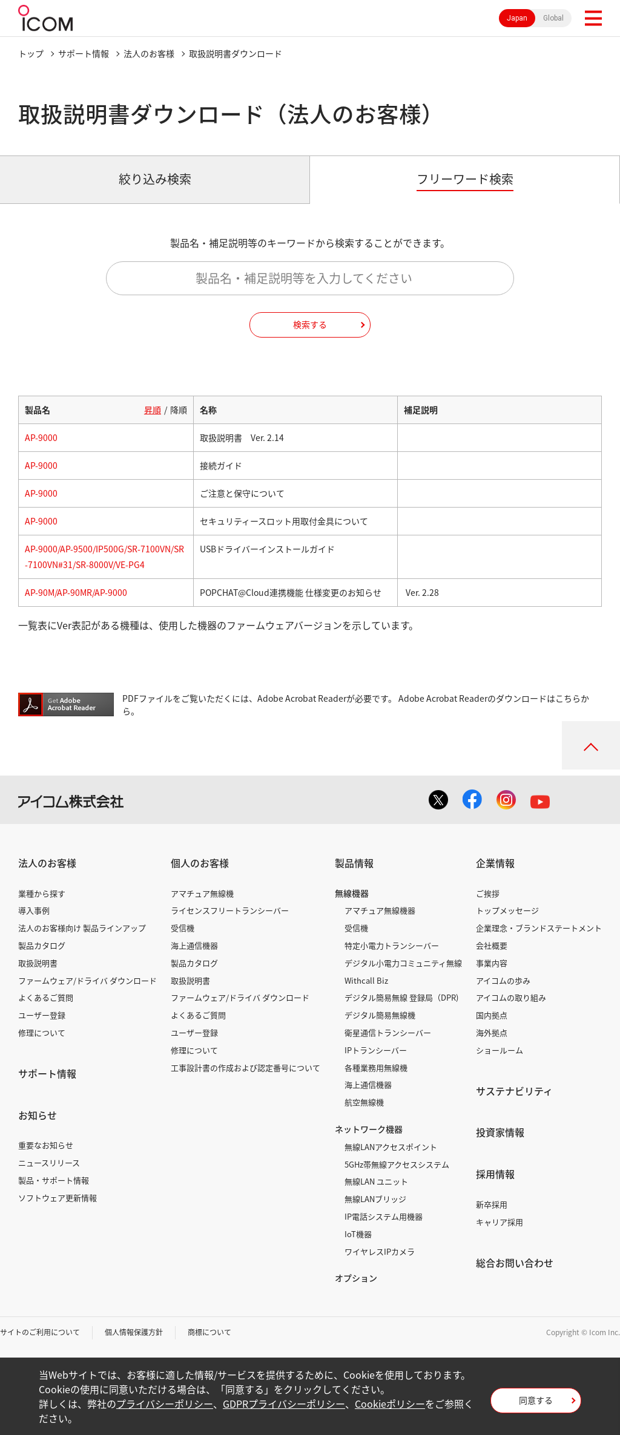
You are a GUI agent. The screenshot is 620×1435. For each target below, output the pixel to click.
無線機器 (352, 893)
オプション (356, 1278)
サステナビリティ (514, 1091)
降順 (178, 410)
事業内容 (491, 963)
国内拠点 (491, 1015)
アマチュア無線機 (202, 893)
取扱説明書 (38, 963)
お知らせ (37, 1115)
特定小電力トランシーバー (392, 945)
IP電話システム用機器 (384, 1216)
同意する (536, 1400)
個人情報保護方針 (134, 1332)
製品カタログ (41, 945)
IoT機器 (358, 1234)
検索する (310, 324)
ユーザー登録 (41, 1015)
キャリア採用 (499, 1221)
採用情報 (495, 1173)
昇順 (152, 410)
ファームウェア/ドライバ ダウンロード (87, 980)
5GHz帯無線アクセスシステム (397, 1164)
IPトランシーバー (376, 1050)
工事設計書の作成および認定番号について (245, 1067)
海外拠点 (491, 1032)
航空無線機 (364, 1102)
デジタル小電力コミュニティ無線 (403, 963)
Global (553, 18)
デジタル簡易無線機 (380, 1015)
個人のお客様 (200, 862)
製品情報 (354, 862)
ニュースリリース (49, 1162)
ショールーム (499, 1050)
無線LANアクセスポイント (391, 1146)
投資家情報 (500, 1132)
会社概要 (491, 945)
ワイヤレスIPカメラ (380, 1251)
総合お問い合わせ (514, 1262)
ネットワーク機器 (369, 1129)
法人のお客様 (149, 53)
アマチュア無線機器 (380, 910)
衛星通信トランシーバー (388, 1032)
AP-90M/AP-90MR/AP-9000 (76, 592)
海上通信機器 (194, 945)
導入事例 (34, 910)
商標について (209, 1332)
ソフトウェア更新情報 (57, 1197)
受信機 (182, 927)
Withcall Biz (366, 980)
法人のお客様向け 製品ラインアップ (82, 927)
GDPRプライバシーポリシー (284, 1403)
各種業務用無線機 (376, 1067)
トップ (31, 53)
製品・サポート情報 (53, 1180)
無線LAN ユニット (376, 1181)
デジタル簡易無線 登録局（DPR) (401, 997)
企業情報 (495, 862)
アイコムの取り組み (511, 997)
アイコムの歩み (503, 980)
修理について (41, 1032)
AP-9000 (41, 437)
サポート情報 (83, 53)
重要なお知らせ (45, 1145)
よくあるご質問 (45, 997)
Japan (517, 18)
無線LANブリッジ (375, 1199)
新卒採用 (491, 1204)
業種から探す (41, 893)
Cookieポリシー (390, 1403)
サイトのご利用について (40, 1332)
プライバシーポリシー (164, 1403)
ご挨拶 (488, 893)
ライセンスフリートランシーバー (230, 910)
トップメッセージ (507, 910)
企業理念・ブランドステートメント (539, 927)
